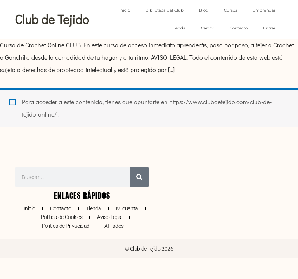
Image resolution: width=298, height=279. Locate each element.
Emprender (264, 10)
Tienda (178, 28)
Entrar (269, 28)
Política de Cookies (61, 217)
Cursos (230, 10)
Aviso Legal (109, 217)
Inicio (124, 10)
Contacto (239, 28)
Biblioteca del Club (165, 10)
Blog (203, 10)
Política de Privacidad (66, 226)
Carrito (207, 28)
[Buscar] (139, 177)
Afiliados (114, 226)
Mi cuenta (127, 208)
